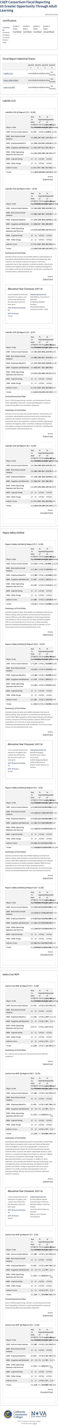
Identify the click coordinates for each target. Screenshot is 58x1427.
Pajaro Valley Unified (11, 80)
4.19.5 (35, 1423)
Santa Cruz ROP (9, 87)
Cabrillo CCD (8, 73)
